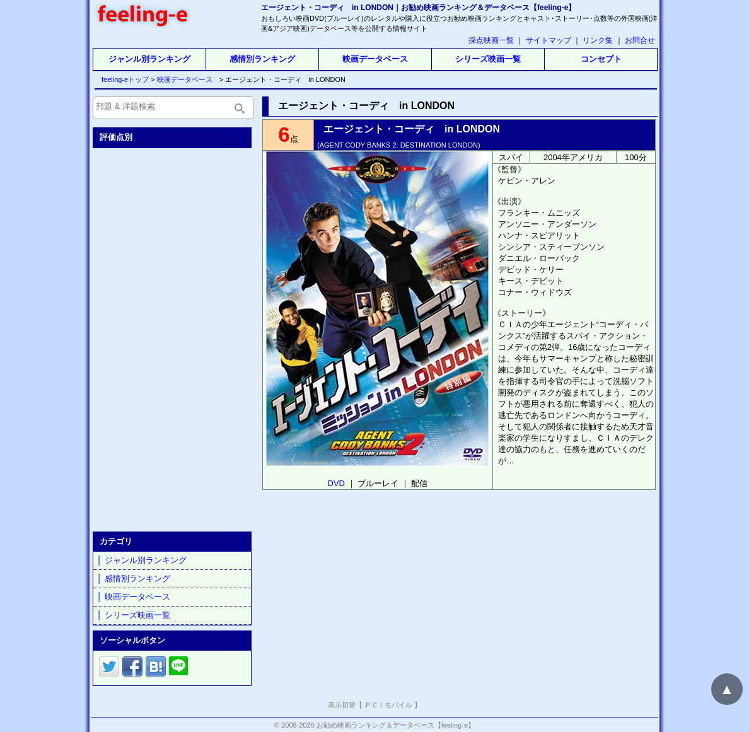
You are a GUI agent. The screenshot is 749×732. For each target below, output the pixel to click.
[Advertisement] (173, 337)
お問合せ (640, 40)
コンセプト (601, 59)
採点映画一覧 (491, 40)
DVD (336, 483)
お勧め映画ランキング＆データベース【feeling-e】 (395, 725)
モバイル (398, 705)
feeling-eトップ (123, 79)
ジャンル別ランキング (149, 59)
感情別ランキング (262, 59)
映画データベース (375, 59)
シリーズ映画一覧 (488, 59)
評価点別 (116, 137)
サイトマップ (548, 40)
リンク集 (598, 40)
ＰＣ (371, 705)
